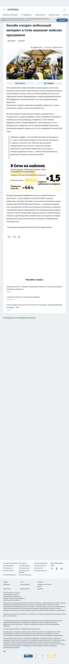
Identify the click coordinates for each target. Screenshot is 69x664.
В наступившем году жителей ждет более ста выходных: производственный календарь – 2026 (34, 307)
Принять (62, 20)
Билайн (21, 41)
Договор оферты (25, 584)
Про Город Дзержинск (40, 570)
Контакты (40, 582)
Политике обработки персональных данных (18, 20)
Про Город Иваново (24, 565)
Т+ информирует (26, 15)
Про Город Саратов (8, 570)
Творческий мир (40, 15)
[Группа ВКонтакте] (20, 83)
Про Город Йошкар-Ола (40, 563)
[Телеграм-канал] (49, 83)
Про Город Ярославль (40, 565)
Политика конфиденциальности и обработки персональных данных (21, 629)
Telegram (5, 582)
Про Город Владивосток (9, 575)
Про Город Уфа (38, 568)
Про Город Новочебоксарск (10, 563)
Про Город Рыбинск (24, 568)
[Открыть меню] (4, 9)
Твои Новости (22, 563)
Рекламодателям (25, 588)
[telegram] (20, 237)
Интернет (11, 41)
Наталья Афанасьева (53, 47)
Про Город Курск (7, 568)
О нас (21, 582)
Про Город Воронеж (8, 565)
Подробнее (7, 626)
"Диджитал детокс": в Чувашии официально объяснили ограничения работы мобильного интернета (34, 289)
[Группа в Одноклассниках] (56, 568)
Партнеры (40, 588)
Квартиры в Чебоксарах (10, 15)
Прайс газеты (7, 588)
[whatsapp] (14, 237)
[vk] (9, 237)
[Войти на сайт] (64, 9)
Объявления (6, 584)
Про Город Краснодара (25, 575)
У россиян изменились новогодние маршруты (34, 298)
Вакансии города (54, 15)
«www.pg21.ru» (17, 592)
